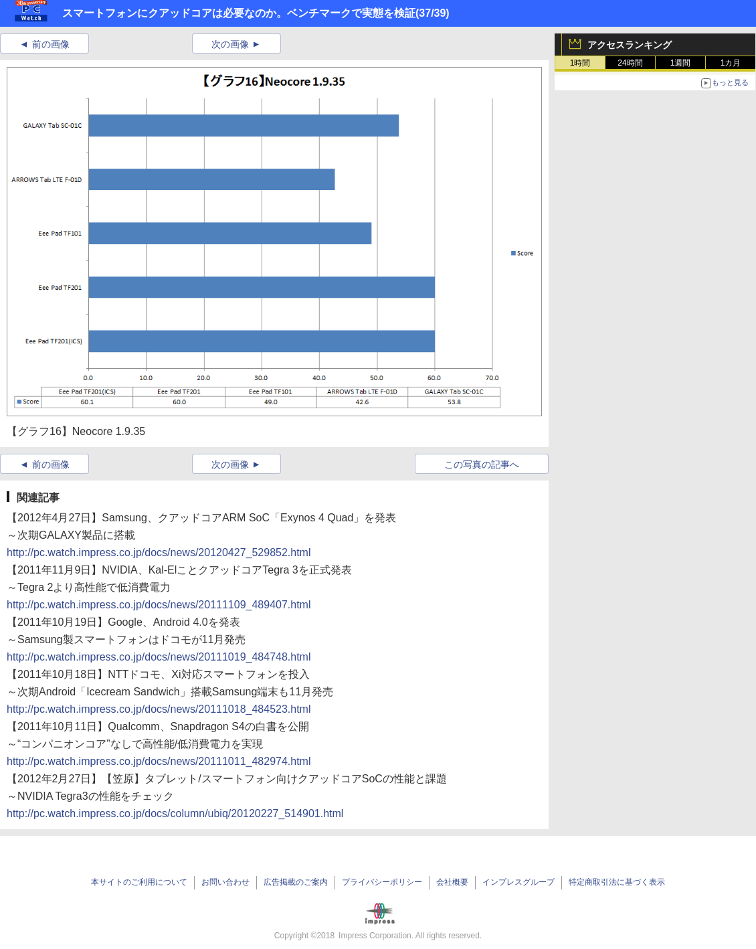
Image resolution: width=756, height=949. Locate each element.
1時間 (580, 63)
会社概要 (452, 882)
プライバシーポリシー (382, 882)
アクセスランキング (629, 44)
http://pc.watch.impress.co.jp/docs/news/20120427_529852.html (159, 552)
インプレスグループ (518, 882)
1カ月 (731, 63)
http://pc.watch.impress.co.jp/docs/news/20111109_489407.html (159, 604)
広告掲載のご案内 (296, 882)
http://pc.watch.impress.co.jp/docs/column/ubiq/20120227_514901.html (175, 813)
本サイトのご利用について (139, 882)
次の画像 (230, 44)
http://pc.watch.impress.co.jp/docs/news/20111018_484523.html (159, 709)
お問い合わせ (225, 882)
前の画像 (51, 44)
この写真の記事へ (481, 464)
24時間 (630, 63)
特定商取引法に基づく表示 (617, 882)
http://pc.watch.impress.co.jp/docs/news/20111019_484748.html (159, 657)
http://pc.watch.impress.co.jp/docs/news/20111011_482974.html (159, 761)
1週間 (680, 63)
